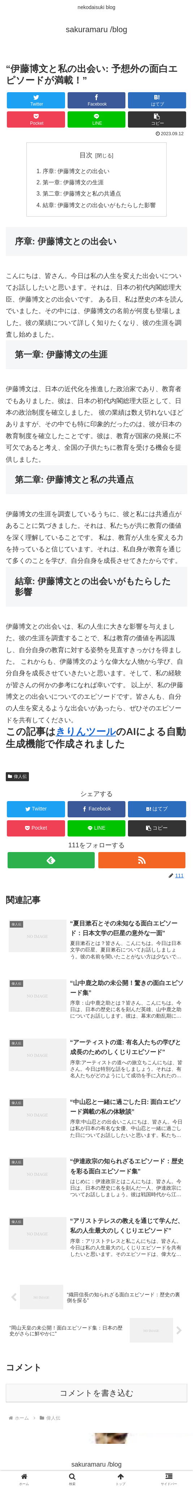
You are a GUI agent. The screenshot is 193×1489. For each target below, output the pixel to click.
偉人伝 (17, 778)
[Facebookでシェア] (97, 100)
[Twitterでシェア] (36, 100)
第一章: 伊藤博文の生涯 (73, 183)
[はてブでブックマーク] (157, 100)
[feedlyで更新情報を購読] (51, 862)
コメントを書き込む (97, 1396)
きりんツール (86, 733)
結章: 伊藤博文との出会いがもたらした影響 (99, 207)
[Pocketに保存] (36, 119)
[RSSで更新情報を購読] (141, 862)
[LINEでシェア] (97, 119)
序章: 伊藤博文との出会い (76, 171)
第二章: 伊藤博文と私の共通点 (82, 195)
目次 (86, 155)
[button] (157, 119)
